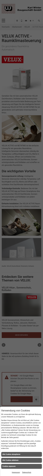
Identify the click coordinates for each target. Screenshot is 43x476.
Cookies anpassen (9, 466)
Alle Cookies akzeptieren (11, 454)
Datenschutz (26, 472)
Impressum (16, 472)
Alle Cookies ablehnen (10, 460)
